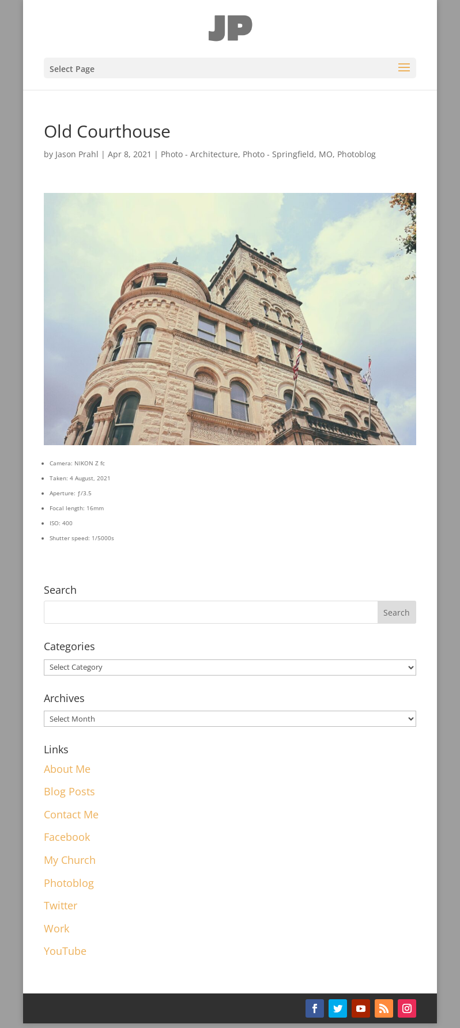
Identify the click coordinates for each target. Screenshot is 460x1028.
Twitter (60, 905)
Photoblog (356, 154)
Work (56, 928)
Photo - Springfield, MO (288, 154)
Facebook (67, 837)
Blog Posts (69, 791)
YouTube (65, 951)
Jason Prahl (77, 154)
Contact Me (71, 814)
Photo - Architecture (199, 154)
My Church (70, 860)
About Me (67, 769)
